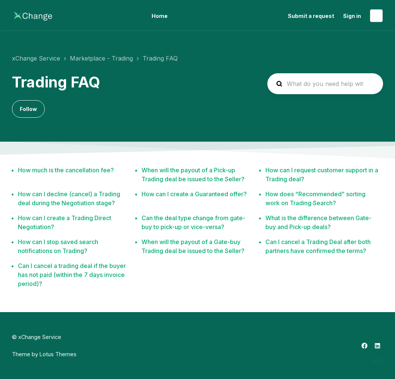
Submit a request (311, 16)
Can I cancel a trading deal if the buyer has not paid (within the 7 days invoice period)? (72, 274)
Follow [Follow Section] (28, 109)
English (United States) (376, 15)
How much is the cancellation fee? (66, 170)
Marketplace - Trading (101, 58)
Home (160, 16)
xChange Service (36, 58)
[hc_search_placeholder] (325, 83)
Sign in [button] (352, 16)
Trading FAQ (160, 58)
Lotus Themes (58, 354)
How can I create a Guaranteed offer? (194, 194)
